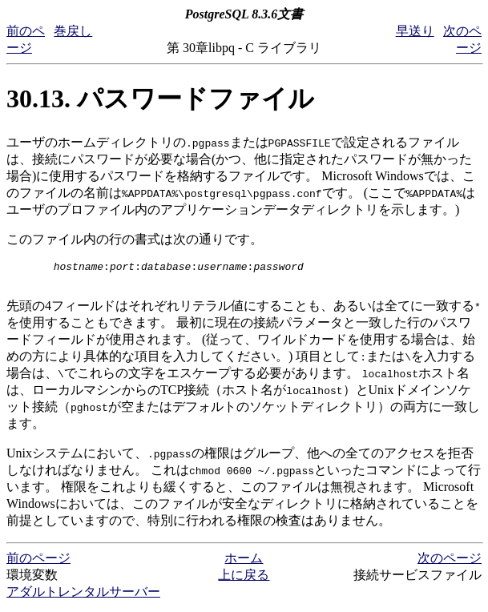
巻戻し (73, 31)
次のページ (449, 563)
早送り (415, 31)
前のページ (38, 563)
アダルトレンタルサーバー (83, 596)
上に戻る (243, 579)
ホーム (243, 563)
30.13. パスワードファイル (160, 98)
